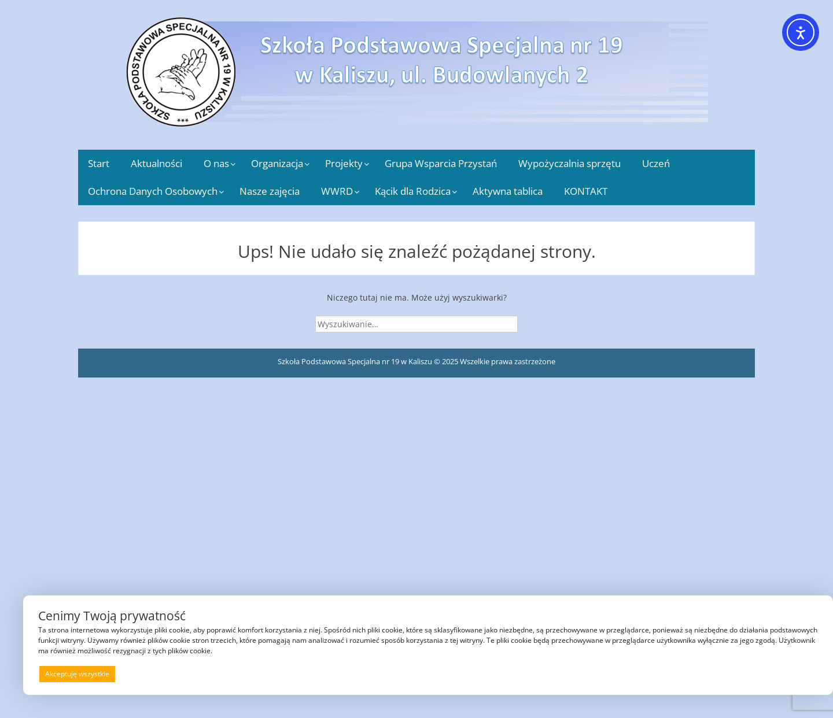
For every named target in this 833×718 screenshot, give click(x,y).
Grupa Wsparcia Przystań (441, 163)
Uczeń (656, 163)
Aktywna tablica (508, 191)
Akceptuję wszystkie (77, 674)
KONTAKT (585, 191)
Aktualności (156, 163)
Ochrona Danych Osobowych (153, 191)
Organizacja (277, 163)
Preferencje (793, 673)
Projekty (344, 163)
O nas (216, 163)
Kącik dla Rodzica (413, 191)
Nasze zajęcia (269, 191)
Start (98, 163)
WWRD (337, 191)
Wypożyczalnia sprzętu (569, 163)
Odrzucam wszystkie (443, 674)
